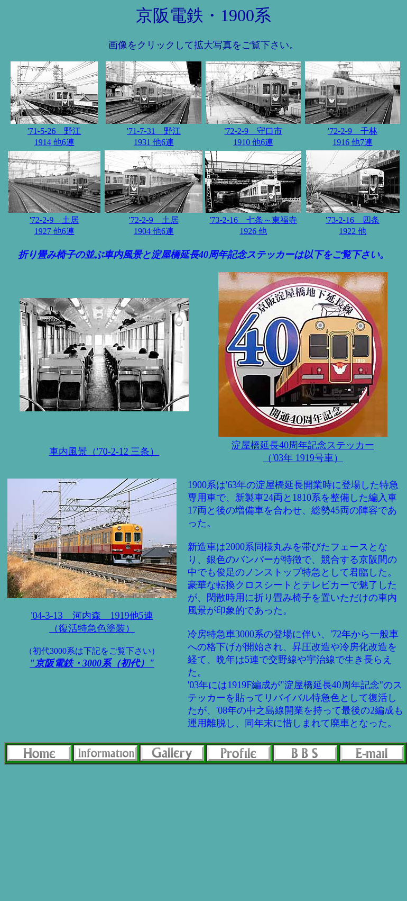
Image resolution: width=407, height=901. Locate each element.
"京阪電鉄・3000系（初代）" (92, 663)
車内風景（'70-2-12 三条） (104, 451)
